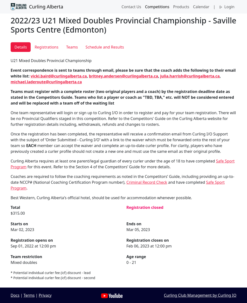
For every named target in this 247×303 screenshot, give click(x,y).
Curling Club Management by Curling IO (200, 295)
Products (181, 6)
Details (20, 47)
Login (226, 6)
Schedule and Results (105, 47)
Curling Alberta (37, 6)
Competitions (157, 6)
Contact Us (131, 6)
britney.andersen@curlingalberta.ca (123, 76)
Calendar (201, 6)
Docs (15, 295)
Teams (72, 47)
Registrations (46, 47)
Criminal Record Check (146, 182)
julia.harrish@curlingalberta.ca (190, 76)
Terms (29, 295)
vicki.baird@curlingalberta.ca (59, 76)
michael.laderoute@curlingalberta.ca (46, 82)
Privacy (45, 295)
